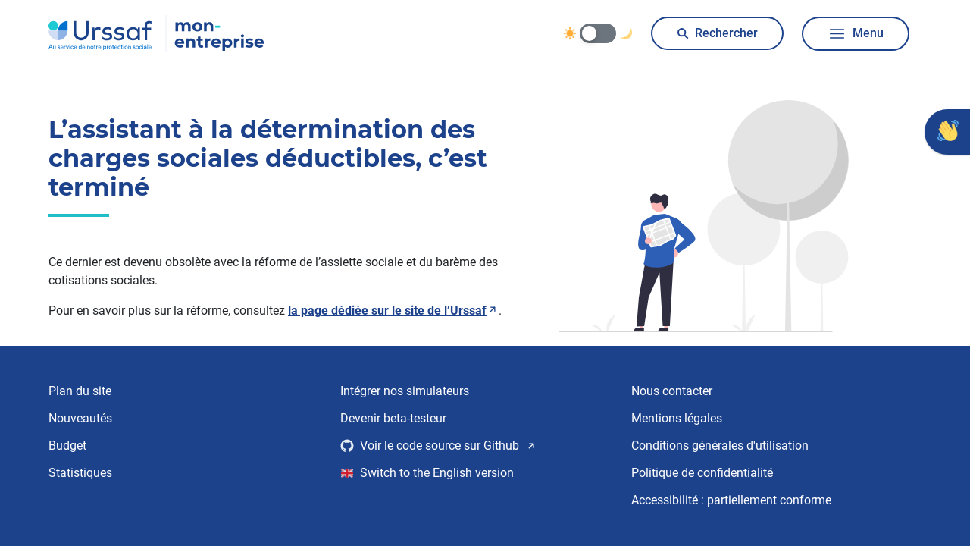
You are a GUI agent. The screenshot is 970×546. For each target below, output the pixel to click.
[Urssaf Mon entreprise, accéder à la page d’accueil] (156, 33)
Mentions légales (676, 418)
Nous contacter (671, 391)
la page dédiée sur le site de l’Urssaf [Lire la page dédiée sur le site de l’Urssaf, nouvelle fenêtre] (393, 310)
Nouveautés (80, 418)
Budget (67, 445)
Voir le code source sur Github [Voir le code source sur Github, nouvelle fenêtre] (438, 445)
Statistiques (80, 473)
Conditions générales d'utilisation (720, 445)
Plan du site (79, 391)
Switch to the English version (427, 473)
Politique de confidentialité (702, 473)
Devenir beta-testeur (393, 418)
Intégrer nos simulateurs (404, 391)
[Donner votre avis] (947, 132)
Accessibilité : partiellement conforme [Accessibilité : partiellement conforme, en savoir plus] (731, 500)
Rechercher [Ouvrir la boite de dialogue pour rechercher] (717, 33)
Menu (856, 33)
